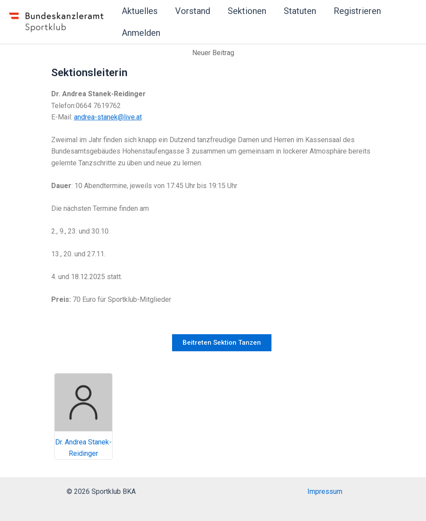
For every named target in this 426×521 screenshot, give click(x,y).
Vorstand (192, 11)
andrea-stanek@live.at (108, 117)
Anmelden (141, 33)
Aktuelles (140, 11)
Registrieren (357, 11)
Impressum (324, 491)
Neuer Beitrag (213, 53)
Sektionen (247, 11)
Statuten (300, 11)
